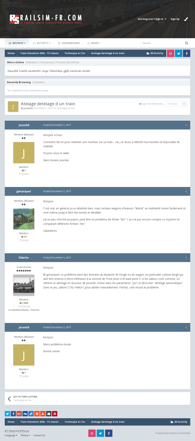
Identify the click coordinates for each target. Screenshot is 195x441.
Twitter (178, 53)
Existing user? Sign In (152, 19)
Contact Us (39, 435)
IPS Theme (10, 431)
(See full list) (72, 62)
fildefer (24, 257)
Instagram (170, 53)
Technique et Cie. (66, 108)
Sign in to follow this (152, 103)
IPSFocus (24, 431)
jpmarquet (24, 191)
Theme (25, 435)
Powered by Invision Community (173, 433)
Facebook (186, 53)
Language (11, 435)
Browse (18, 43)
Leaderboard (70, 43)
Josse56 (28, 108)
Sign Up (175, 19)
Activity (43, 43)
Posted (57, 125)
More (95, 43)
